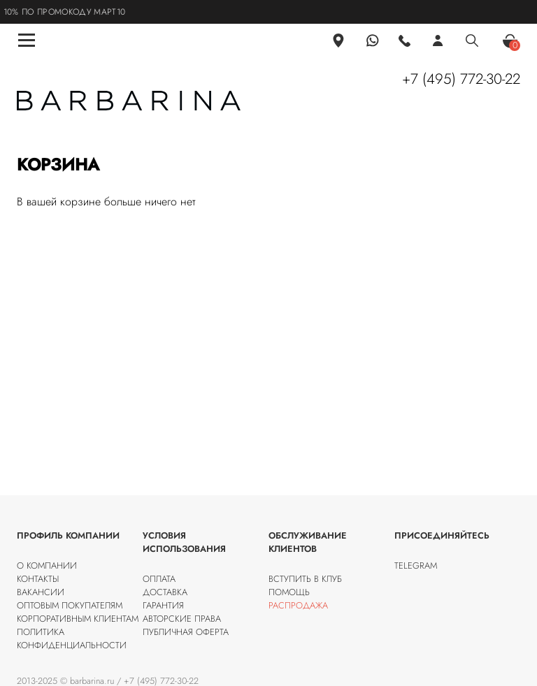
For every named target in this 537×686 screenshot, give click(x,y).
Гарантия (163, 605)
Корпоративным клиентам (77, 618)
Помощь (289, 592)
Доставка (165, 592)
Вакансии (40, 592)
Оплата (159, 578)
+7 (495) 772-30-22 (461, 78)
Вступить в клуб (305, 578)
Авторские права (182, 618)
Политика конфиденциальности (72, 638)
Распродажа (298, 605)
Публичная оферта (186, 631)
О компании (47, 565)
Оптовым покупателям (69, 605)
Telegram (415, 565)
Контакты (38, 578)
